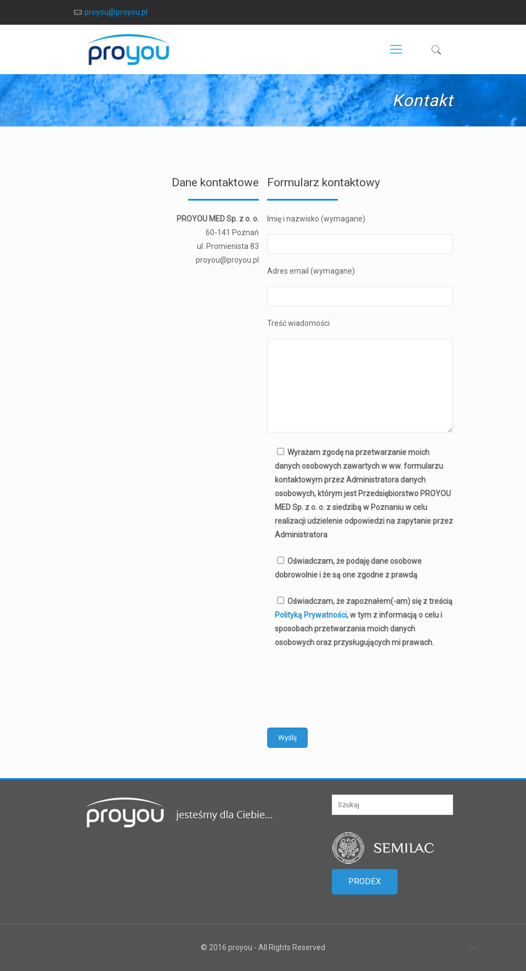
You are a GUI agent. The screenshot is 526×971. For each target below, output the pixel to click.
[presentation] (350, 683)
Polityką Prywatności (311, 615)
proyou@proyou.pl (116, 12)
